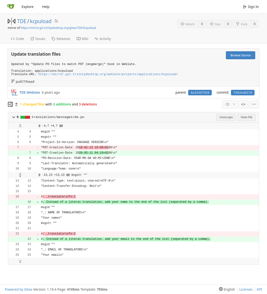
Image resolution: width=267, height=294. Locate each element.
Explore (27, 6)
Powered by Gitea (18, 289)
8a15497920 (200, 93)
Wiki (82, 38)
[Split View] (243, 104)
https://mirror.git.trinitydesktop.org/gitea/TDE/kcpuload (58, 28)
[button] (14, 117)
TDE (21, 21)
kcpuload (41, 21)
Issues (37, 38)
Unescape (226, 117)
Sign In (251, 6)
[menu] (254, 104)
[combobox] (229, 104)
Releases (60, 38)
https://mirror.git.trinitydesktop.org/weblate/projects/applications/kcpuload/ (108, 74)
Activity (102, 38)
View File (246, 117)
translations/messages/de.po (58, 117)
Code (17, 38)
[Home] (10, 7)
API (259, 289)
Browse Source (240, 55)
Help (46, 6)
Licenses (246, 289)
